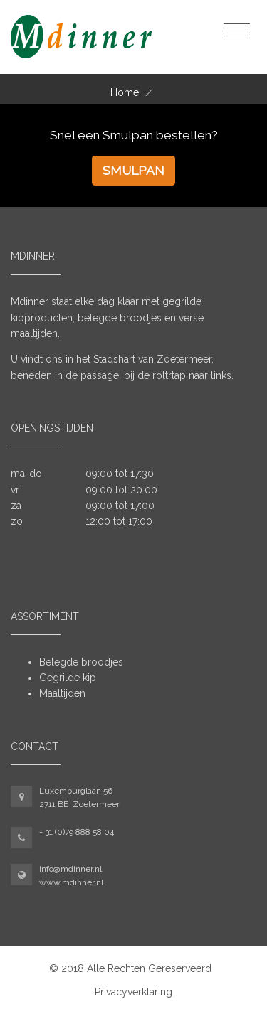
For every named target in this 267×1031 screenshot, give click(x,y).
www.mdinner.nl (71, 882)
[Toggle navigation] (236, 31)
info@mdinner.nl (70, 869)
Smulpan (133, 171)
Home (124, 92)
